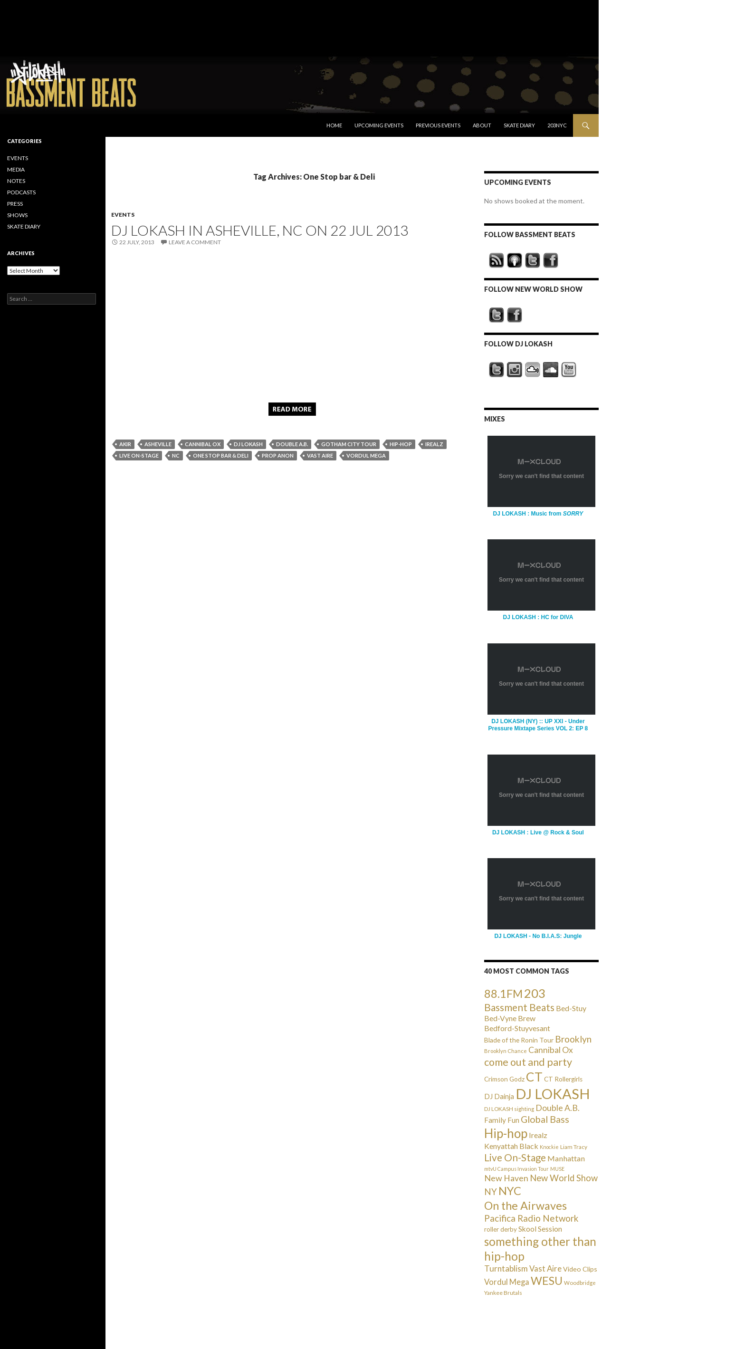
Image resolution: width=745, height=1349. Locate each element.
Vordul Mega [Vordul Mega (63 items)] (506, 1282)
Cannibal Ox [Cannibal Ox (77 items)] (550, 1050)
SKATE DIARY (23, 226)
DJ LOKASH (248, 444)
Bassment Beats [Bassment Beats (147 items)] (519, 1007)
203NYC (557, 125)
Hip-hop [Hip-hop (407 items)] (505, 1133)
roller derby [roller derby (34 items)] (500, 1229)
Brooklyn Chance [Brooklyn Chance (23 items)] (505, 1051)
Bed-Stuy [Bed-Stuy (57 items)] (571, 1008)
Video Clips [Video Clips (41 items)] (580, 1269)
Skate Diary (519, 125)
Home (334, 125)
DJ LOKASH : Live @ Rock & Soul (538, 832)
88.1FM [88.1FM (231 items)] (503, 993)
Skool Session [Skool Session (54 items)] (540, 1228)
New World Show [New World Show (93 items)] (564, 1178)
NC (176, 455)
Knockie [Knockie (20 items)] (549, 1147)
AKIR (125, 444)
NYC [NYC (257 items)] (509, 1190)
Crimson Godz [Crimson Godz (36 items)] (504, 1079)
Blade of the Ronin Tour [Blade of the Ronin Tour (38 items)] (519, 1040)
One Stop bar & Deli (220, 455)
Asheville (158, 444)
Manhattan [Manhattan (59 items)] (566, 1158)
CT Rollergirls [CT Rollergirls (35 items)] (563, 1079)
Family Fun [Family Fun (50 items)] (501, 1120)
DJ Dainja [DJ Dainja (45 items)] (499, 1096)
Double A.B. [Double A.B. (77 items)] (557, 1108)
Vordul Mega (366, 455)
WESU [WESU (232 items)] (547, 1280)
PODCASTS (21, 192)
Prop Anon (278, 455)
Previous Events (438, 125)
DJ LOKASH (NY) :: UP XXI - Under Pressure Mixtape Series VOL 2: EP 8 (538, 725)
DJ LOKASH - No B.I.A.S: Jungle (538, 936)
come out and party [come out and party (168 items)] (528, 1062)
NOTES (16, 180)
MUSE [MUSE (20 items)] (557, 1169)
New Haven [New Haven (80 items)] (506, 1178)
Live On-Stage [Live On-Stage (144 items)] (515, 1157)
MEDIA (16, 169)
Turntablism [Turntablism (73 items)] (506, 1268)
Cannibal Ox (202, 444)
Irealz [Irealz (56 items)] (538, 1134)
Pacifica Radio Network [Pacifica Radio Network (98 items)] (531, 1218)
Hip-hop (401, 444)
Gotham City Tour (348, 444)
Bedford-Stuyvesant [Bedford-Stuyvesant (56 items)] (517, 1028)
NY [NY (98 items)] (490, 1191)
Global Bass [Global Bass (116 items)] (545, 1119)
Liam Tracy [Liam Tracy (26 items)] (573, 1146)
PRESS (15, 203)
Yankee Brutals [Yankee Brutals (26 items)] (503, 1292)
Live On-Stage (139, 455)
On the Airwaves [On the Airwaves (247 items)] (525, 1205)
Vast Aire (320, 455)
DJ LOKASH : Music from (538, 513)
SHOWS (17, 215)
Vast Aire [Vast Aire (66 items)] (545, 1268)
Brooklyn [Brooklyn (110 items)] (573, 1038)
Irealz (434, 444)
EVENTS (122, 214)
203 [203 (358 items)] (534, 993)
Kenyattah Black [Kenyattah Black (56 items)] (511, 1145)
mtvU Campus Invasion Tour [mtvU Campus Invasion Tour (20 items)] (516, 1169)
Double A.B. (292, 444)
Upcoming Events (378, 125)
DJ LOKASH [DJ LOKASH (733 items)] (553, 1093)
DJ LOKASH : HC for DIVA (538, 617)
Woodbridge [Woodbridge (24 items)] (580, 1283)
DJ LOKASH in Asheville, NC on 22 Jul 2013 (259, 230)
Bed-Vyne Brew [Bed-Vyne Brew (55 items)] (509, 1018)
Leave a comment (195, 242)
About (482, 125)
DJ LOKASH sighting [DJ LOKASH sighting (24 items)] (509, 1109)
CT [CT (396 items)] (534, 1076)
